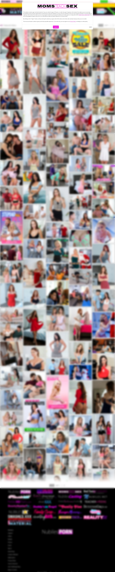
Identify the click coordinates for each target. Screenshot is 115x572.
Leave (90, 27)
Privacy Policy (73, 21)
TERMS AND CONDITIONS (84, 15)
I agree (56, 27)
